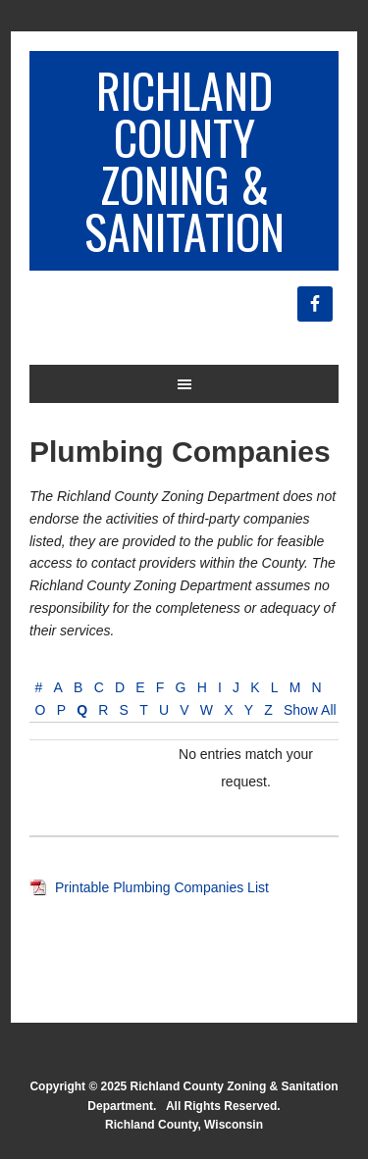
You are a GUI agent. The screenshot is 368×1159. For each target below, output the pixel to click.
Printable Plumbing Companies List (162, 887)
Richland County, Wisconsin (184, 1125)
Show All (310, 710)
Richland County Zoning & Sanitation (184, 160)
